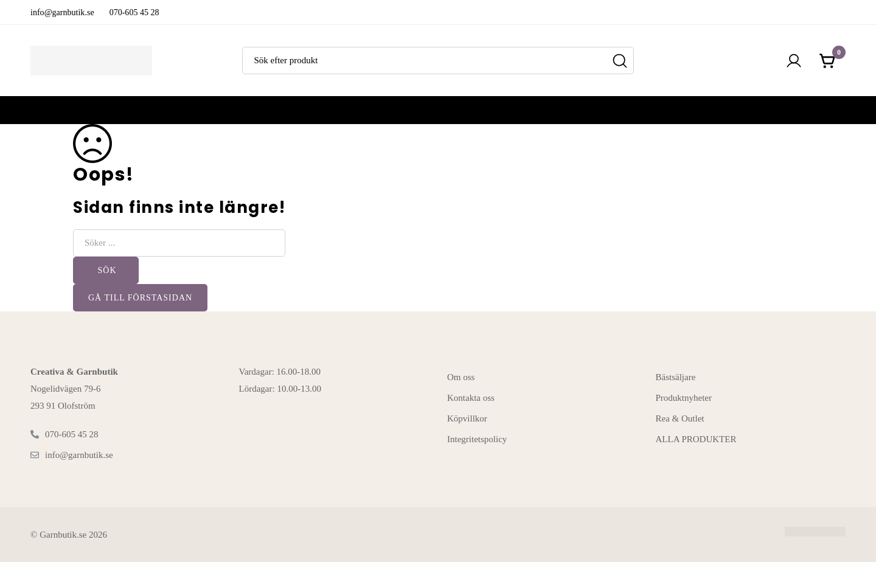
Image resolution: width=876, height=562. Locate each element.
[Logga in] (794, 60)
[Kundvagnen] (828, 60)
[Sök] (620, 60)
